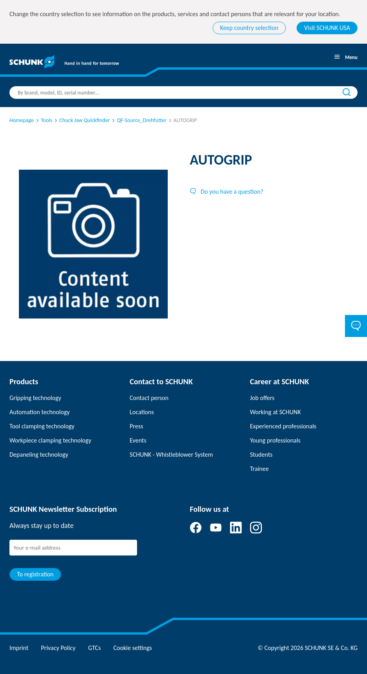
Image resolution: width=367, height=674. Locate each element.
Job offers (262, 398)
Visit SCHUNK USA (327, 27)
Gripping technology (35, 398)
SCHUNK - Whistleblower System (171, 454)
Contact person (149, 398)
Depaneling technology (38, 454)
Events (138, 440)
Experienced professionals (283, 426)
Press (136, 426)
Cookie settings (132, 648)
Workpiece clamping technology (50, 440)
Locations (142, 412)
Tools (43, 120)
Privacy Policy (58, 648)
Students (261, 454)
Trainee (259, 468)
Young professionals (275, 440)
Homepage (21, 120)
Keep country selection (249, 27)
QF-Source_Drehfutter (139, 120)
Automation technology (39, 412)
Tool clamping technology (41, 426)
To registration (35, 574)
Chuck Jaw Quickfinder (81, 120)
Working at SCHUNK (275, 412)
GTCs (94, 648)
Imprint (18, 648)
